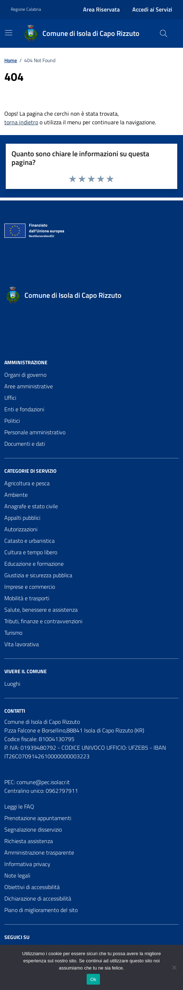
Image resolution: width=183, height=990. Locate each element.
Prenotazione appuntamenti (37, 818)
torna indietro (21, 122)
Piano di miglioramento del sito (41, 910)
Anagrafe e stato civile (31, 506)
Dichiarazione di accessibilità (37, 898)
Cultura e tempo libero (30, 552)
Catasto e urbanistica (29, 540)
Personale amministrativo (34, 432)
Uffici (10, 397)
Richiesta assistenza (28, 841)
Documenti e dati (24, 443)
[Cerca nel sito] (163, 33)
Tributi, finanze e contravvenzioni (43, 621)
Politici (12, 420)
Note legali (17, 875)
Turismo (13, 632)
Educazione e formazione (34, 563)
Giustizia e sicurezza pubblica (38, 575)
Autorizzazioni (20, 529)
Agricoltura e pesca (27, 483)
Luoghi (12, 683)
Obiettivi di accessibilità (32, 887)
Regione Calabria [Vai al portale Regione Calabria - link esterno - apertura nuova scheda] (26, 9)
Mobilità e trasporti (26, 598)
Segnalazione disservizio (33, 829)
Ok (93, 979)
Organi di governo (25, 374)
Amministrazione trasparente (39, 852)
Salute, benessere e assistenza (41, 609)
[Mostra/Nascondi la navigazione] (8, 32)
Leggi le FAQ (19, 806)
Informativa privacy (27, 864)
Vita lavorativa (21, 644)
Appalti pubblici (22, 517)
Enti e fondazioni (24, 409)
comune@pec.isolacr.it (43, 782)
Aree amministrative (28, 386)
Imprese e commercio (29, 586)
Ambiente (16, 494)
